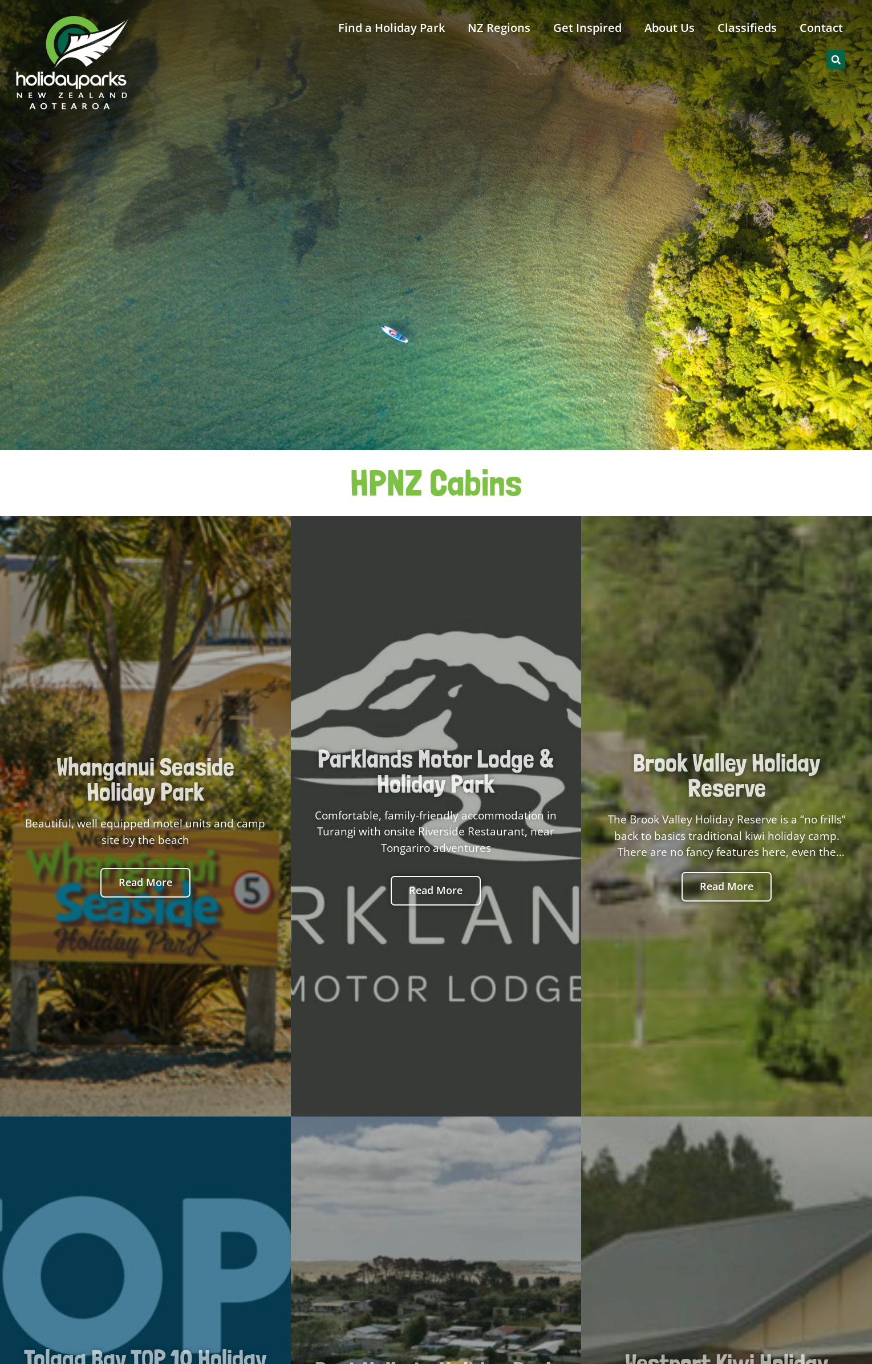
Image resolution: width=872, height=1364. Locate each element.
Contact (821, 27)
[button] (835, 59)
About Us (669, 27)
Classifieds (747, 27)
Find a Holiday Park (391, 27)
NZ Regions (499, 27)
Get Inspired (587, 27)
